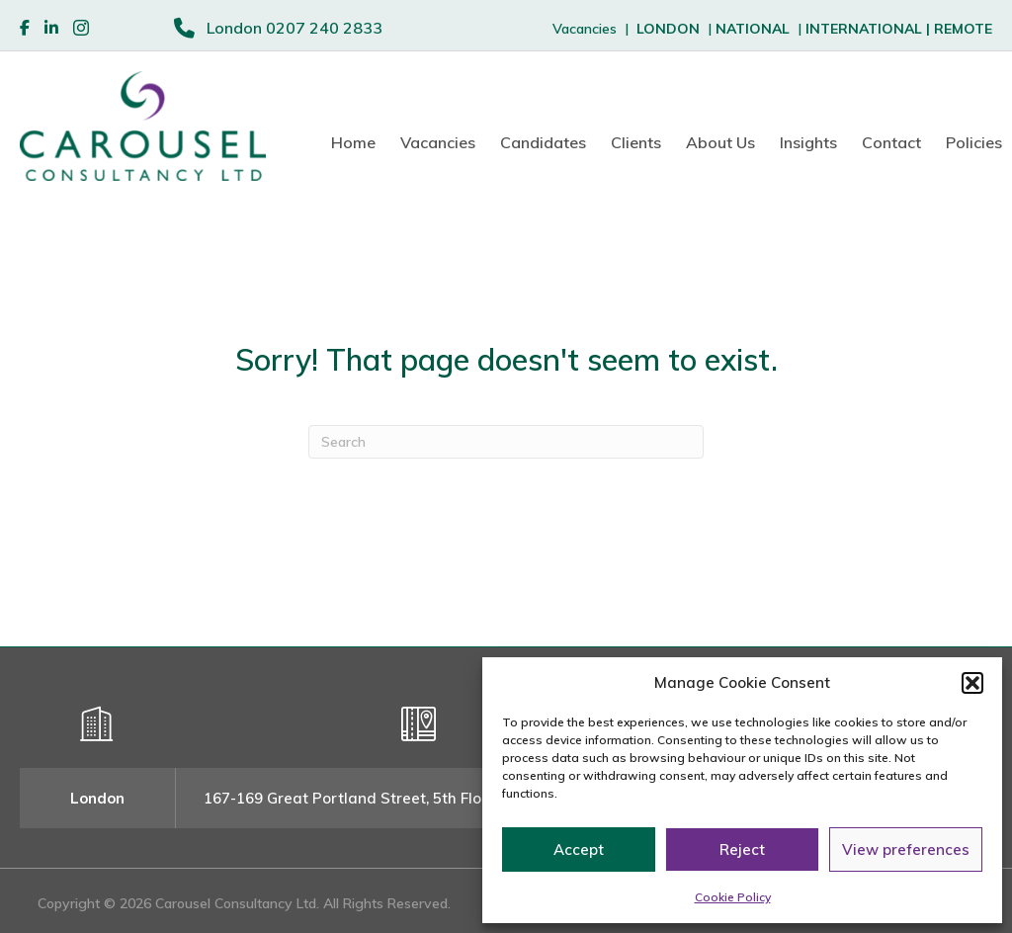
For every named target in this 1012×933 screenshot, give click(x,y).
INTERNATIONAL (869, 29)
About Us (720, 142)
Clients (636, 142)
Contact (891, 142)
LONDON (668, 29)
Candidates (543, 142)
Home (353, 142)
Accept (578, 849)
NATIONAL (753, 29)
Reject (742, 849)
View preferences (906, 849)
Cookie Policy (733, 897)
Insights (808, 142)
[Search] (506, 442)
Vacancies (437, 142)
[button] (972, 683)
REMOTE (963, 29)
